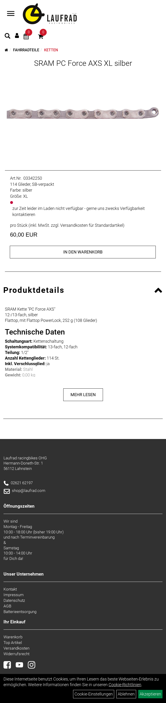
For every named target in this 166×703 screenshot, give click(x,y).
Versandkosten (16, 648)
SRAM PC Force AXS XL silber (83, 63)
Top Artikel (13, 642)
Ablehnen (126, 694)
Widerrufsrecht (16, 653)
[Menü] (11, 14)
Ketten (51, 50)
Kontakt (10, 589)
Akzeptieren (150, 694)
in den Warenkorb (82, 251)
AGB (7, 606)
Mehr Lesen (83, 394)
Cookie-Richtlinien (125, 684)
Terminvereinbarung (37, 537)
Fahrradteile (26, 50)
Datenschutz (14, 600)
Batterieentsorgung (20, 611)
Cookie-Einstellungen (93, 694)
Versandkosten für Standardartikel (91, 225)
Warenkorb (13, 637)
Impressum (14, 594)
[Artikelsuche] (7, 36)
